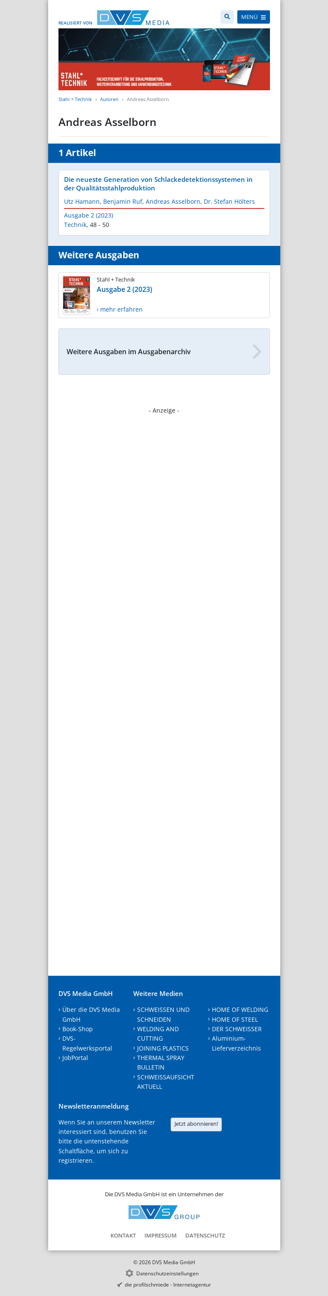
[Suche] (227, 17)
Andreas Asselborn (173, 201)
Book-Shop (77, 1029)
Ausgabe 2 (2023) (88, 215)
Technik (75, 225)
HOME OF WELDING (240, 1009)
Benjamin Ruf (122, 201)
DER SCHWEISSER (237, 1029)
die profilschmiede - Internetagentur (168, 1284)
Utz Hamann (82, 201)
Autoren (109, 99)
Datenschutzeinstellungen (167, 1273)
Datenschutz (205, 1235)
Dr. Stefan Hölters (229, 201)
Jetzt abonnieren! (196, 1123)
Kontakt (123, 1235)
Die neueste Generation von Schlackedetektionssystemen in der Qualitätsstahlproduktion (158, 183)
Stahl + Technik (75, 99)
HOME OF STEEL (235, 1019)
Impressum (160, 1235)
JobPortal (75, 1058)
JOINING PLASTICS (163, 1048)
